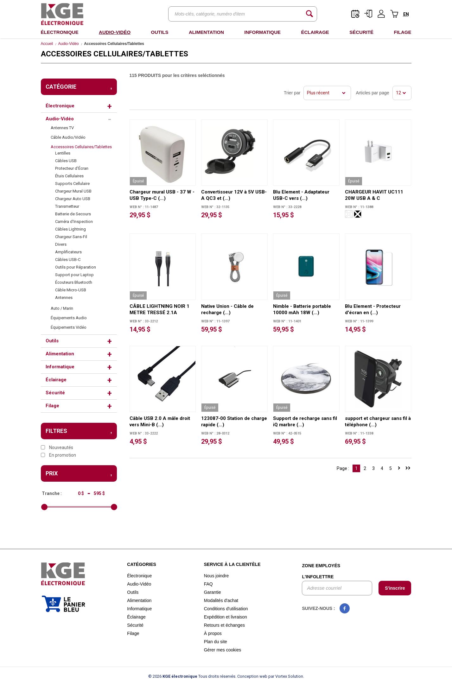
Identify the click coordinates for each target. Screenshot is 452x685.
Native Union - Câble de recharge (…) (227, 309)
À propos (213, 633)
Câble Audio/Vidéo (68, 137)
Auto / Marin (62, 308)
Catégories (141, 564)
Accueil (47, 43)
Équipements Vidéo (68, 327)
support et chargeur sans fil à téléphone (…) (378, 421)
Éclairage (315, 32)
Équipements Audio (69, 317)
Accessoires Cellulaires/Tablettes (81, 146)
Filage (402, 32)
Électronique (60, 32)
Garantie (212, 592)
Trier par (292, 92)
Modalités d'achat (221, 600)
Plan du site (215, 641)
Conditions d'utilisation (226, 608)
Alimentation (206, 32)
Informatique (262, 32)
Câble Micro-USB (70, 290)
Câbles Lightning (70, 229)
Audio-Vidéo (115, 32)
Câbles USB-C (67, 259)
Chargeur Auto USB (72, 198)
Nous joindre (216, 575)
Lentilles (62, 153)
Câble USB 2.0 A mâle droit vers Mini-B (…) (160, 421)
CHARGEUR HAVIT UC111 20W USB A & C (374, 195)
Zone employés (321, 565)
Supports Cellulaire (72, 183)
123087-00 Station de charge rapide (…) (234, 421)
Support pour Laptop (74, 274)
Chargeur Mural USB (73, 191)
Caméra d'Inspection (74, 221)
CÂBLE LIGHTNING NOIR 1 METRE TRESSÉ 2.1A (159, 309)
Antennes (64, 297)
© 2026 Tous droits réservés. (192, 676)
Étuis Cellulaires (69, 176)
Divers (61, 244)
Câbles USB (66, 160)
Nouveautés (57, 447)
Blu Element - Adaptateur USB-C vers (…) (301, 195)
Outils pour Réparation (75, 267)
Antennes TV (62, 127)
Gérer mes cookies (222, 649)
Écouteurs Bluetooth (73, 282)
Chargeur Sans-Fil (71, 236)
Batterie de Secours (73, 214)
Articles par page (372, 92)
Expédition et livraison (225, 616)
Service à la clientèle (232, 564)
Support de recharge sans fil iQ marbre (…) (305, 421)
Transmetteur (67, 206)
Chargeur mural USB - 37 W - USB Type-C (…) (162, 195)
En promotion (58, 455)
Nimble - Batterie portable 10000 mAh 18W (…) (302, 309)
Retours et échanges (224, 625)
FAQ (208, 584)
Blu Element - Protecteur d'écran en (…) (373, 309)
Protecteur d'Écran (71, 168)
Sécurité (361, 32)
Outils (159, 32)
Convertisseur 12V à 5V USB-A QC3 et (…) (234, 195)
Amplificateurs (68, 252)
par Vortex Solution (285, 676)
